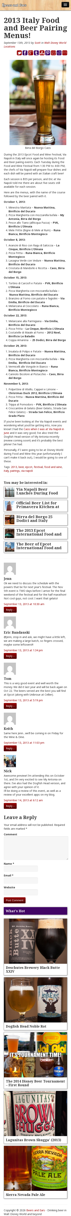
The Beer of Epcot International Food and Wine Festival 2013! (39, 547)
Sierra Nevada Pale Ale (25, 1194)
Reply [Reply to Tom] (10, 706)
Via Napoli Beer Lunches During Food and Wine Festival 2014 (38, 493)
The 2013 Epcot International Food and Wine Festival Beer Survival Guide (39, 536)
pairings (15, 470)
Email (8, 875)
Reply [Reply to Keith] (10, 748)
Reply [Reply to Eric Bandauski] (10, 656)
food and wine (53, 467)
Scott (38, 43)
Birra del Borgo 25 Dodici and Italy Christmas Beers (34, 520)
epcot (28, 467)
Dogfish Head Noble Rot (26, 1026)
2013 (14, 467)
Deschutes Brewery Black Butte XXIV (33, 969)
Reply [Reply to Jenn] (10, 610)
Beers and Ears (35, 1210)
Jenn (8, 578)
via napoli (27, 470)
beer (21, 467)
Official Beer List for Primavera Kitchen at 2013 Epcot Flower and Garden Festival (38, 508)
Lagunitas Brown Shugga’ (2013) (33, 1140)
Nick (8, 771)
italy (6, 470)
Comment (10, 834)
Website (9, 887)
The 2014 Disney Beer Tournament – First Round (35, 1083)
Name (9, 863)
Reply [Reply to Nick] (10, 806)
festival (38, 467)
